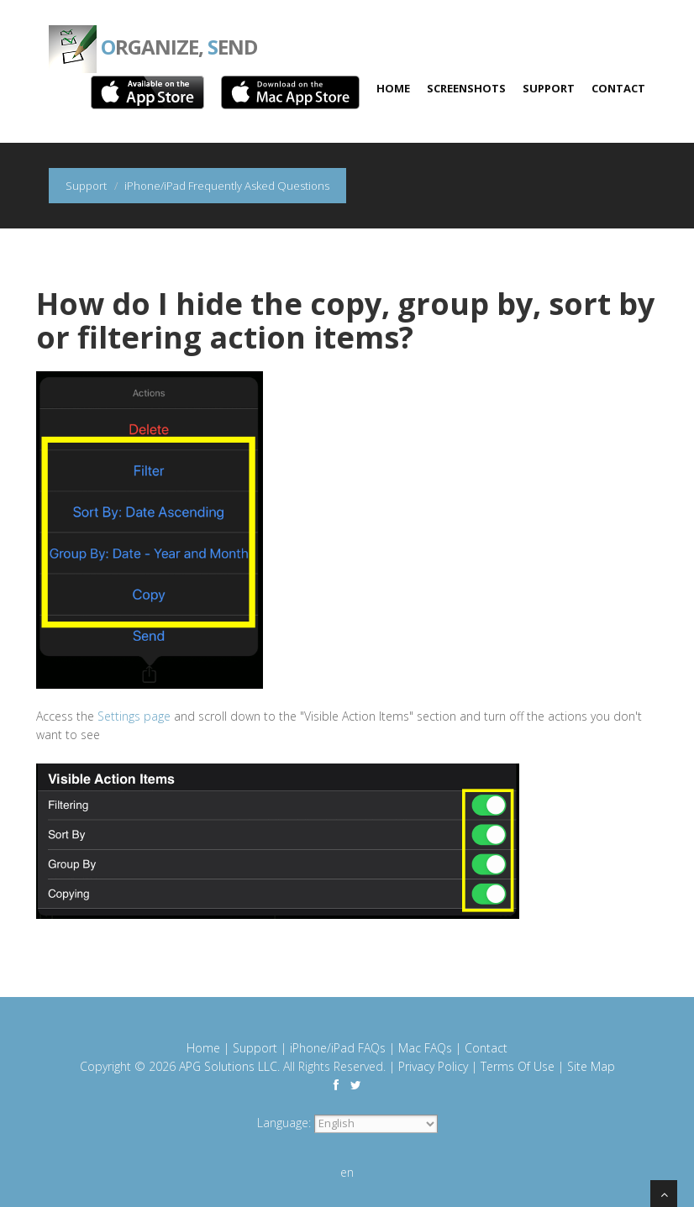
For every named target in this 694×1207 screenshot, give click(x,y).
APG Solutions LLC (228, 1066)
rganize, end (153, 33)
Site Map (591, 1066)
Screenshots (466, 88)
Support (549, 88)
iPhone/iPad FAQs (338, 1048)
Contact (618, 88)
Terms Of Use (518, 1066)
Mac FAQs (425, 1048)
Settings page (134, 716)
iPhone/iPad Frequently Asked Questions (226, 185)
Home (393, 88)
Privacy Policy (433, 1066)
